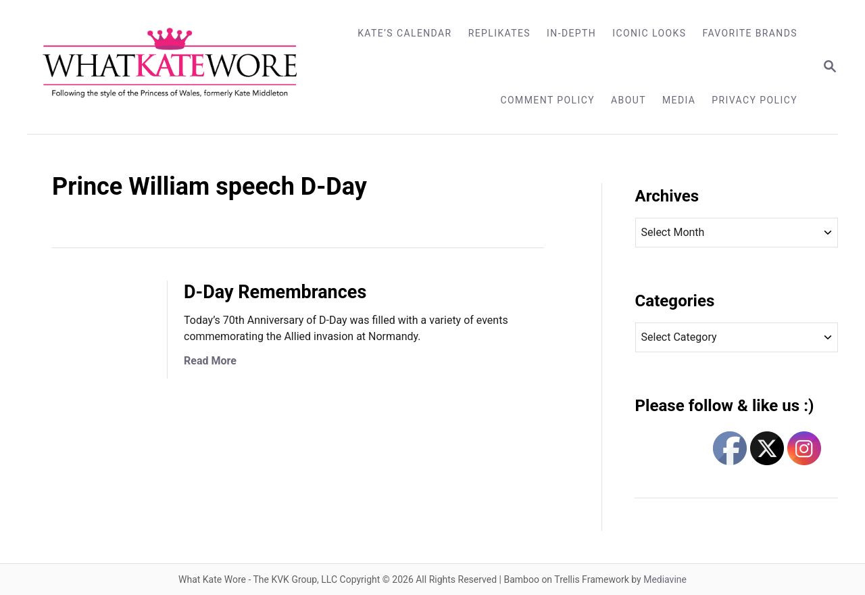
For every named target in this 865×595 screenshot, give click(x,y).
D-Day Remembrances (275, 292)
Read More (210, 360)
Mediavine (665, 579)
